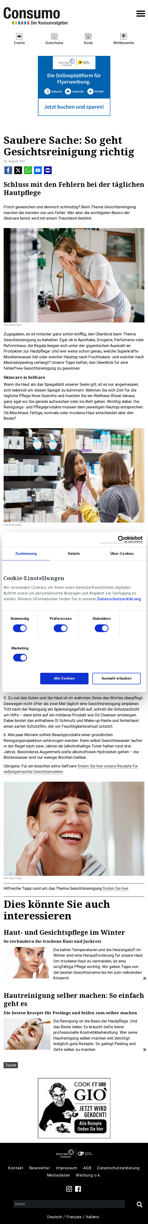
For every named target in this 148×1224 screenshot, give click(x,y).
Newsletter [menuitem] (39, 1167)
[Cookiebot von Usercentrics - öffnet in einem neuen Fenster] (121, 539)
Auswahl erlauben (117, 678)
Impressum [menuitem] (66, 1167)
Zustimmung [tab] (26, 553)
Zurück (10, 1065)
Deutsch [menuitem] (54, 1216)
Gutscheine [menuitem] (54, 43)
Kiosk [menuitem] (88, 43)
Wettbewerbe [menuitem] (123, 43)
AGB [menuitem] (87, 1167)
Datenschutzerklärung (119, 599)
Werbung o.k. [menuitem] (88, 1175)
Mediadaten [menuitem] (58, 1175)
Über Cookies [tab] (122, 553)
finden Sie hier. (116, 888)
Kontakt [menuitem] (15, 1167)
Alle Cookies (64, 678)
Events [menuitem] (19, 43)
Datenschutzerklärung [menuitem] (118, 1167)
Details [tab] (74, 553)
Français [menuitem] (74, 1216)
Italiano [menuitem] (92, 1216)
